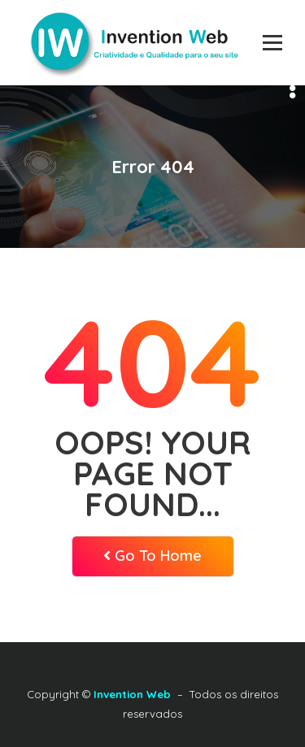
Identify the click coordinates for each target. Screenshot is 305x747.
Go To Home (152, 555)
